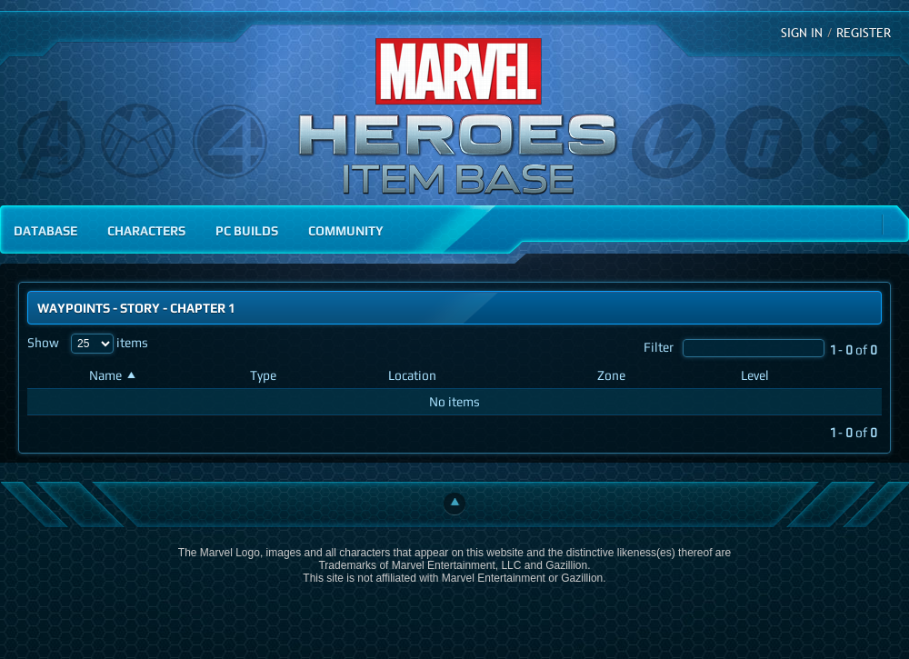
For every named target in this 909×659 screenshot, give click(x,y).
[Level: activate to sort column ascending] (808, 376)
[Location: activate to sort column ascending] (485, 376)
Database (45, 230)
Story (140, 307)
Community (346, 230)
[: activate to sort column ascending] (54, 376)
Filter (734, 346)
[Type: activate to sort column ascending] (312, 376)
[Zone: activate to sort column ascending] (662, 376)
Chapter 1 (202, 307)
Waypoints (73, 307)
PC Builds (246, 230)
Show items (87, 342)
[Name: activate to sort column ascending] (162, 376)
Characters (146, 230)
